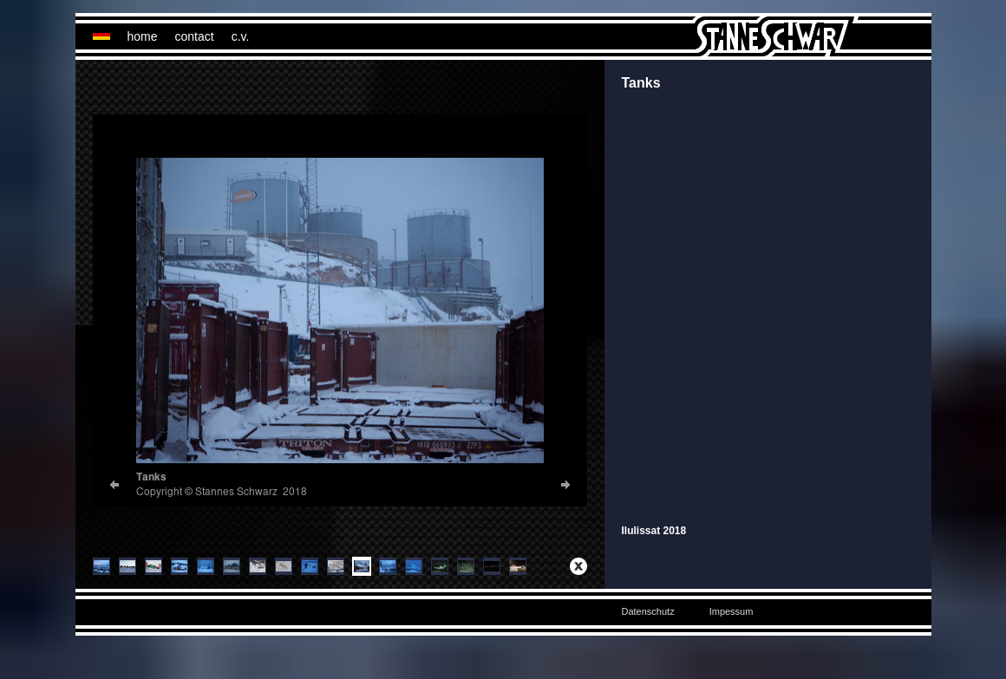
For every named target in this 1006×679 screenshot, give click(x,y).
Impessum (731, 611)
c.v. (241, 36)
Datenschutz (648, 611)
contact (194, 36)
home (142, 36)
